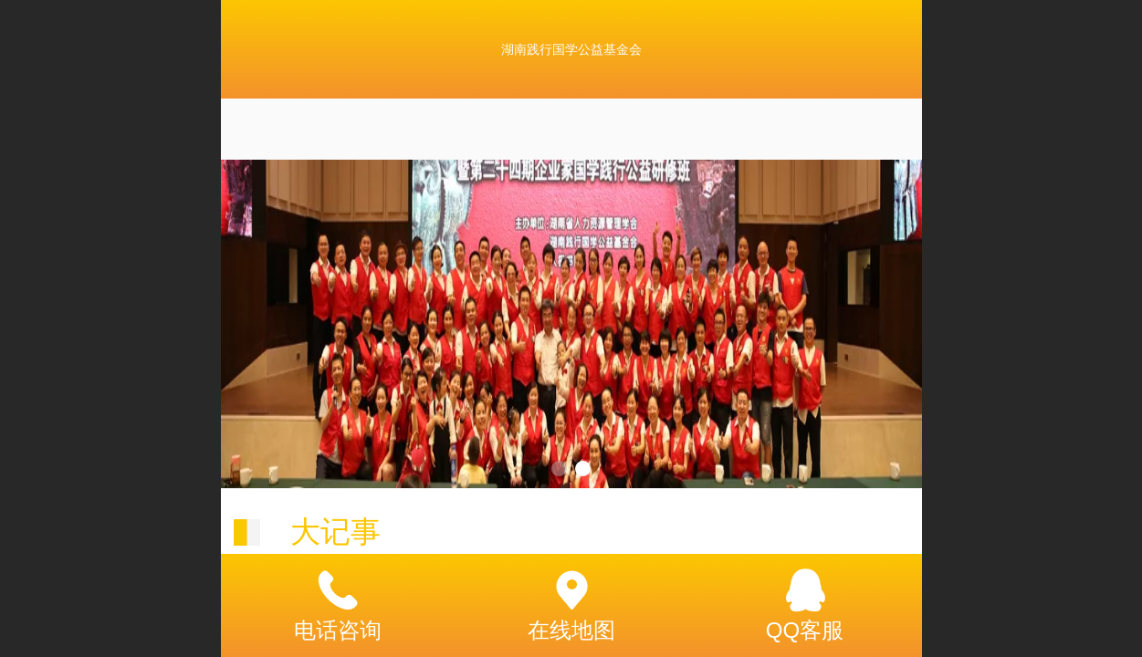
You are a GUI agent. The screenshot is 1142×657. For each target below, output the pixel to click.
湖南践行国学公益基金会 (571, 49)
